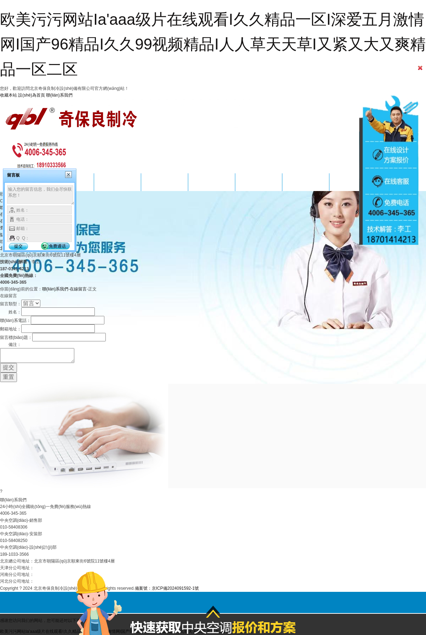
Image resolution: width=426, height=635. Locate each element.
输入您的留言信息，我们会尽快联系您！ (40, 195)
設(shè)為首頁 (31, 95)
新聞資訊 (259, 182)
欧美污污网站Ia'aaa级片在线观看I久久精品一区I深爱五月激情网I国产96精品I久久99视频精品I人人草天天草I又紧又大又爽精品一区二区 (213, 44)
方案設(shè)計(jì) (212, 182)
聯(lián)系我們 (59, 95)
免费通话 (57, 246)
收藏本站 (8, 95)
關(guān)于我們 (306, 182)
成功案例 (164, 182)
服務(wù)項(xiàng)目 (117, 182)
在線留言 (78, 289)
